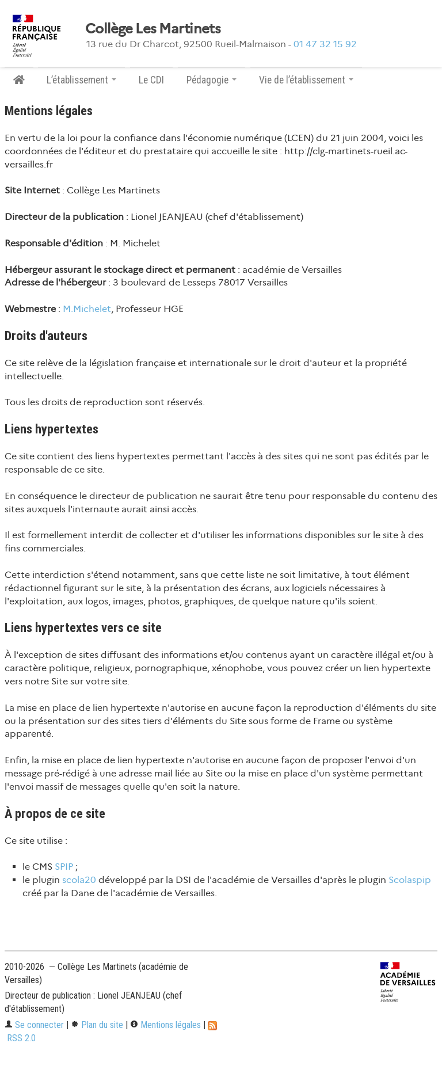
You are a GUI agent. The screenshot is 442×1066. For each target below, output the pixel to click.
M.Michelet (87, 308)
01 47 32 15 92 (325, 44)
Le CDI (151, 80)
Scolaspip (409, 879)
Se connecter (34, 1024)
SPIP (64, 866)
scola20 (79, 879)
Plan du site (97, 1024)
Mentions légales (165, 1024)
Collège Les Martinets (152, 28)
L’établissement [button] (81, 80)
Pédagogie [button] (211, 80)
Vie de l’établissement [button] (306, 80)
